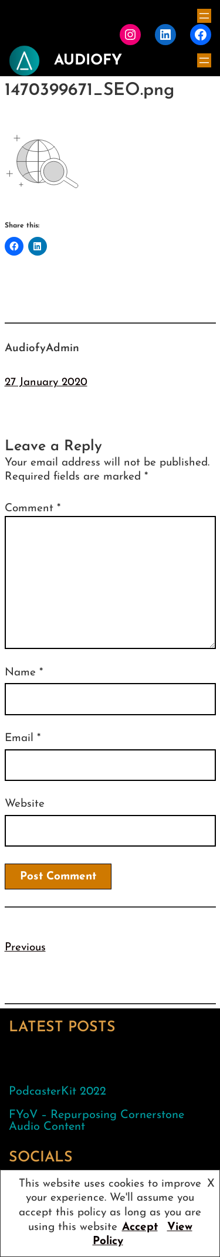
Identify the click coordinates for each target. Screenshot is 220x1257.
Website (25, 804)
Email (22, 738)
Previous (25, 947)
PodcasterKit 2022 (57, 1092)
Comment (32, 508)
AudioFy (88, 60)
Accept (140, 1227)
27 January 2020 (46, 382)
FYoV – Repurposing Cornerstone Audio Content (96, 1121)
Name (24, 672)
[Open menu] (204, 16)
